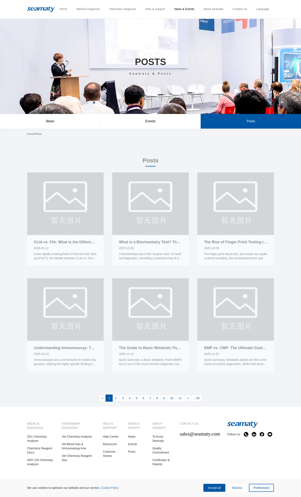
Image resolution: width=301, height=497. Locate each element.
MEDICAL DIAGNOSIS (35, 425)
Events (150, 121)
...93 (196, 398)
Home (30, 134)
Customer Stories (109, 453)
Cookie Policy (110, 487)
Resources (110, 444)
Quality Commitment (160, 450)
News (50, 121)
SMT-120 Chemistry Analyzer (40, 462)
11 (180, 398)
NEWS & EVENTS (134, 425)
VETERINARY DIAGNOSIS (71, 425)
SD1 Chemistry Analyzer (37, 438)
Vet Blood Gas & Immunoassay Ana (74, 446)
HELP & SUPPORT (110, 425)
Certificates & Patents (161, 462)
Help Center (111, 436)
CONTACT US (189, 423)
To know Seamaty (158, 438)
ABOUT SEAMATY (159, 425)
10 (171, 398)
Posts (251, 121)
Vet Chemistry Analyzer (77, 436)
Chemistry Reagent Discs (39, 450)
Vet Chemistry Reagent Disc (77, 458)
